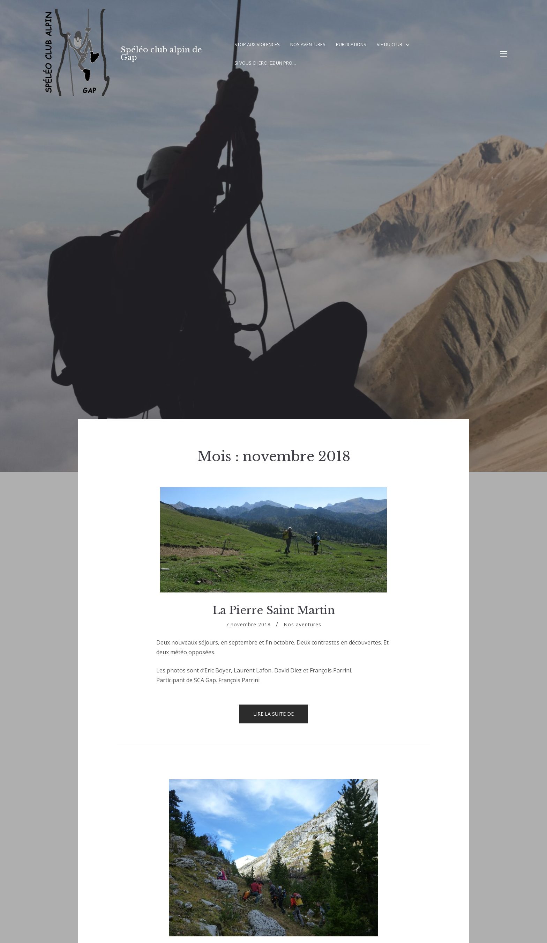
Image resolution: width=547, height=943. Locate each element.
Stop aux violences (257, 44)
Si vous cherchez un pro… (265, 63)
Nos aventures (307, 44)
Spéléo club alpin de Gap (161, 53)
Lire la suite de (280, 716)
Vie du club (389, 44)
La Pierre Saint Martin (273, 610)
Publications (351, 44)
